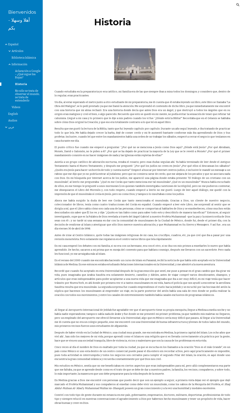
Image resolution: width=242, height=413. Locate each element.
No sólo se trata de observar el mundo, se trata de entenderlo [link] (27, 95)
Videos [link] (16, 107)
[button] (238, 5)
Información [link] (19, 64)
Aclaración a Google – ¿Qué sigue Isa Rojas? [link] (28, 74)
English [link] (13, 113)
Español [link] (13, 44)
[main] (112, 22)
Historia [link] (21, 84)
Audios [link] (12, 120)
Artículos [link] (17, 51)
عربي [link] (11, 127)
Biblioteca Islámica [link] (24, 57)
